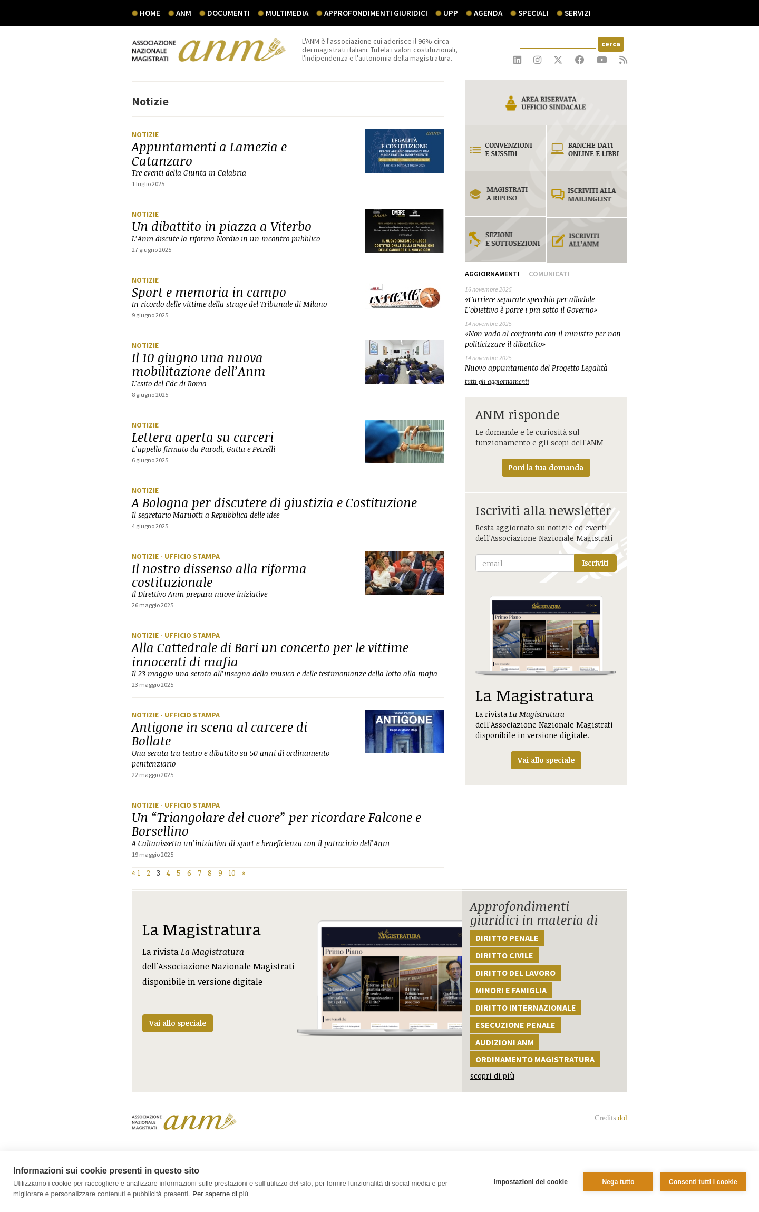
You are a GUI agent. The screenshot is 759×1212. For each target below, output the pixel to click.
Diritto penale (507, 938)
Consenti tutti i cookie (703, 1182)
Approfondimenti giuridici (375, 13)
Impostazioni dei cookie (531, 1182)
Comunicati (549, 273)
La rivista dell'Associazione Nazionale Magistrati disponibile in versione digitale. (546, 682)
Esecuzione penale (515, 1025)
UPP (450, 13)
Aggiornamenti (492, 273)
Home (150, 13)
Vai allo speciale (177, 1023)
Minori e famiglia (511, 990)
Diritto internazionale (525, 1007)
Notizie (145, 134)
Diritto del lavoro (515, 972)
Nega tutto (618, 1182)
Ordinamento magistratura (535, 1059)
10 (232, 873)
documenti (228, 13)
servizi (578, 13)
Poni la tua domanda (546, 467)
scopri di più (492, 1076)
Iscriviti (595, 563)
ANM (183, 13)
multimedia (287, 13)
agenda (488, 13)
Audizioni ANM (504, 1042)
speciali (533, 13)
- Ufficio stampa (190, 556)
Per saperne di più (220, 1194)
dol (622, 1118)
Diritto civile (504, 955)
